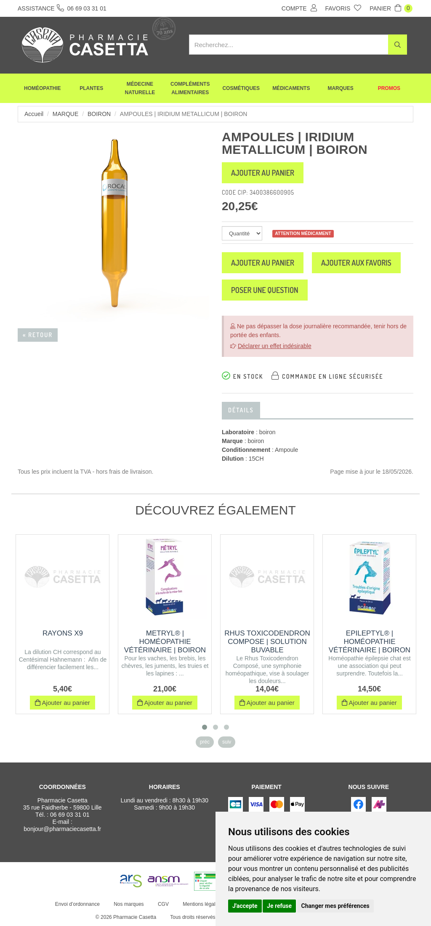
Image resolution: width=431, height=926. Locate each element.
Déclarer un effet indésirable (274, 346)
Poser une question (264, 290)
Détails (241, 410)
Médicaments (291, 88)
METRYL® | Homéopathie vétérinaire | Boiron (165, 641)
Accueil (33, 114)
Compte (299, 8)
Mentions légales (202, 904)
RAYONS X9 (63, 633)
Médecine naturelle (140, 88)
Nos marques (129, 904)
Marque (65, 114)
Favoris (343, 8)
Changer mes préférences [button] (335, 905)
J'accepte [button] (245, 905)
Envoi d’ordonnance (77, 904)
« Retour (38, 334)
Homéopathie (42, 88)
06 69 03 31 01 (69, 814)
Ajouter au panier (262, 172)
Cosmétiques (241, 88)
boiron (99, 114)
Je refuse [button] (279, 905)
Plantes (91, 88)
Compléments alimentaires (190, 88)
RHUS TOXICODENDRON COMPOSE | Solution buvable (267, 641)
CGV (163, 904)
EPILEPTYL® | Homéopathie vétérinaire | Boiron (369, 641)
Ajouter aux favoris (356, 262)
